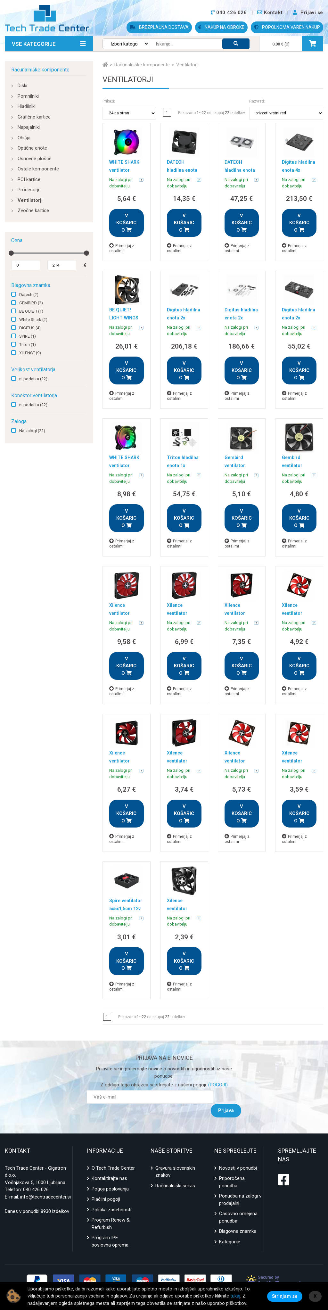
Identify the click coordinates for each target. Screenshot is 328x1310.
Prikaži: (108, 101)
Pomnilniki (28, 96)
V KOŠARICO (126, 223)
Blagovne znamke (237, 1218)
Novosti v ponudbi (238, 1154)
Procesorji (28, 190)
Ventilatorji (30, 200)
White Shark (33, 319)
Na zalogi (32, 430)
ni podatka (33, 378)
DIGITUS (30, 327)
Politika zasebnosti (111, 1196)
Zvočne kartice (33, 210)
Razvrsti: (257, 101)
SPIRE (27, 336)
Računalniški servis (175, 1172)
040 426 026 (36, 1176)
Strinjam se (285, 1296)
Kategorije (229, 1228)
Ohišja (24, 138)
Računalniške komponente (40, 70)
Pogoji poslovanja (110, 1175)
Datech (28, 294)
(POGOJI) (217, 1085)
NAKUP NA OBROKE (221, 27)
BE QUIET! (31, 311)
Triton (27, 344)
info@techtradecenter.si (45, 1183)
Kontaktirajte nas (109, 1165)
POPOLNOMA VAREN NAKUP (287, 27)
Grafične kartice (34, 117)
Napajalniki (29, 127)
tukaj (235, 1296)
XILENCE (30, 352)
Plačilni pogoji (106, 1186)
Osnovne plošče (35, 158)
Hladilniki (27, 106)
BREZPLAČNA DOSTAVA (159, 27)
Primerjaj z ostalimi (121, 248)
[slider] (11, 253)
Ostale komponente (38, 169)
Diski (22, 85)
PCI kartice (29, 179)
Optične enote (32, 148)
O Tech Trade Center (113, 1154)
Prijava (229, 1097)
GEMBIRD (31, 303)
